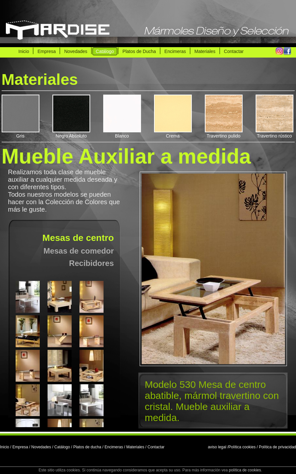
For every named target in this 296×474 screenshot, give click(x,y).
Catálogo (105, 51)
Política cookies (242, 447)
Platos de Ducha (139, 51)
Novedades (75, 51)
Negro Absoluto (71, 133)
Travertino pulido (224, 133)
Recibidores (91, 263)
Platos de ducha (87, 447)
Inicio (24, 51)
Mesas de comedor (78, 250)
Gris (20, 133)
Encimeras (175, 51)
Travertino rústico (274, 133)
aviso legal (217, 447)
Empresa (46, 51)
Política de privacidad (277, 447)
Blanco (122, 133)
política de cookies (245, 470)
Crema (173, 133)
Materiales (205, 51)
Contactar (234, 51)
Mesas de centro (78, 238)
